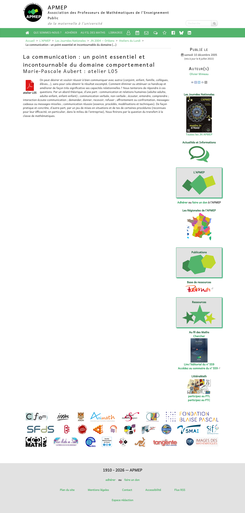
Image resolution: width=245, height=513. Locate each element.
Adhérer (71, 32)
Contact (127, 490)
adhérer (110, 480)
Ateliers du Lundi (130, 40)
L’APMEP (44, 40)
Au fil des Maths (93, 32)
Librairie (116, 32)
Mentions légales (98, 490)
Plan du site (67, 490)
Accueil (30, 40)
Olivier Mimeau (199, 74)
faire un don (199, 202)
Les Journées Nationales (70, 40)
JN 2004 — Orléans (102, 40)
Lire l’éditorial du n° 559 (199, 364)
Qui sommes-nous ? (47, 32)
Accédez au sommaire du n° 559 (198, 368)
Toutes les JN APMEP (199, 134)
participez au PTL (199, 396)
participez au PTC (199, 400)
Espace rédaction (122, 500)
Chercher (199, 336)
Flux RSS (179, 490)
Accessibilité (153, 490)
